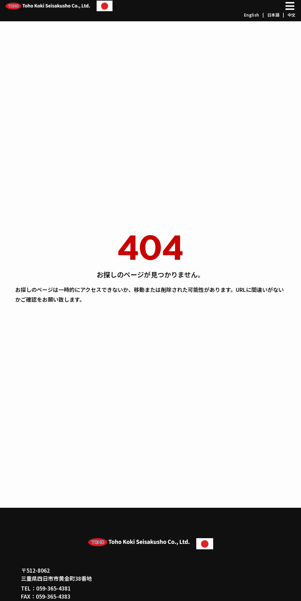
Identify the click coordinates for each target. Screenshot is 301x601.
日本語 (273, 15)
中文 (291, 15)
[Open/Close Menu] (290, 6)
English (251, 15)
